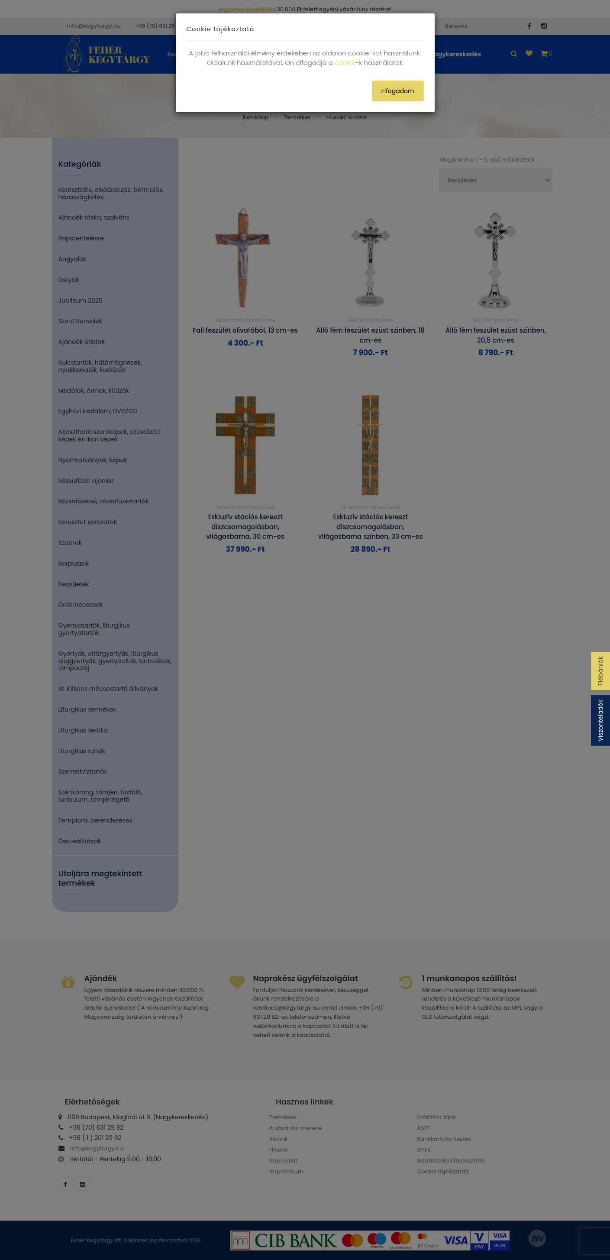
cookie (345, 62)
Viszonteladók (600, 721)
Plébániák (600, 671)
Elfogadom (397, 91)
